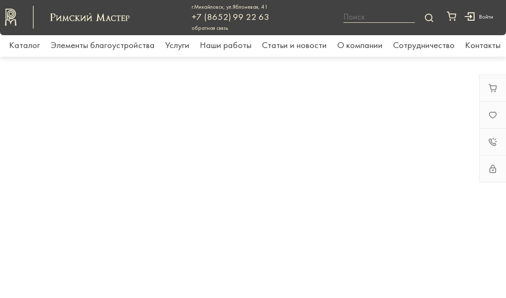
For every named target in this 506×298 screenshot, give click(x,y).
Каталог (24, 45)
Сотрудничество (424, 45)
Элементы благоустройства (102, 45)
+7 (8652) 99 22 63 (230, 17)
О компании (360, 45)
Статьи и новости (294, 45)
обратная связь (210, 28)
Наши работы (226, 45)
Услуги (177, 45)
